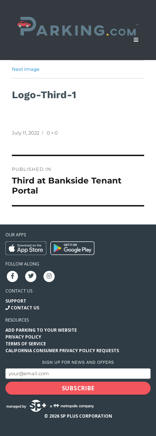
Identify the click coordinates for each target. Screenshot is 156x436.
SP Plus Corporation (86, 416)
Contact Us (25, 308)
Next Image (26, 69)
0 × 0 (52, 133)
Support (15, 301)
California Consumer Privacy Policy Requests (62, 351)
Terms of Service (25, 344)
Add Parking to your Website (41, 330)
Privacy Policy (23, 337)
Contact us (18, 291)
